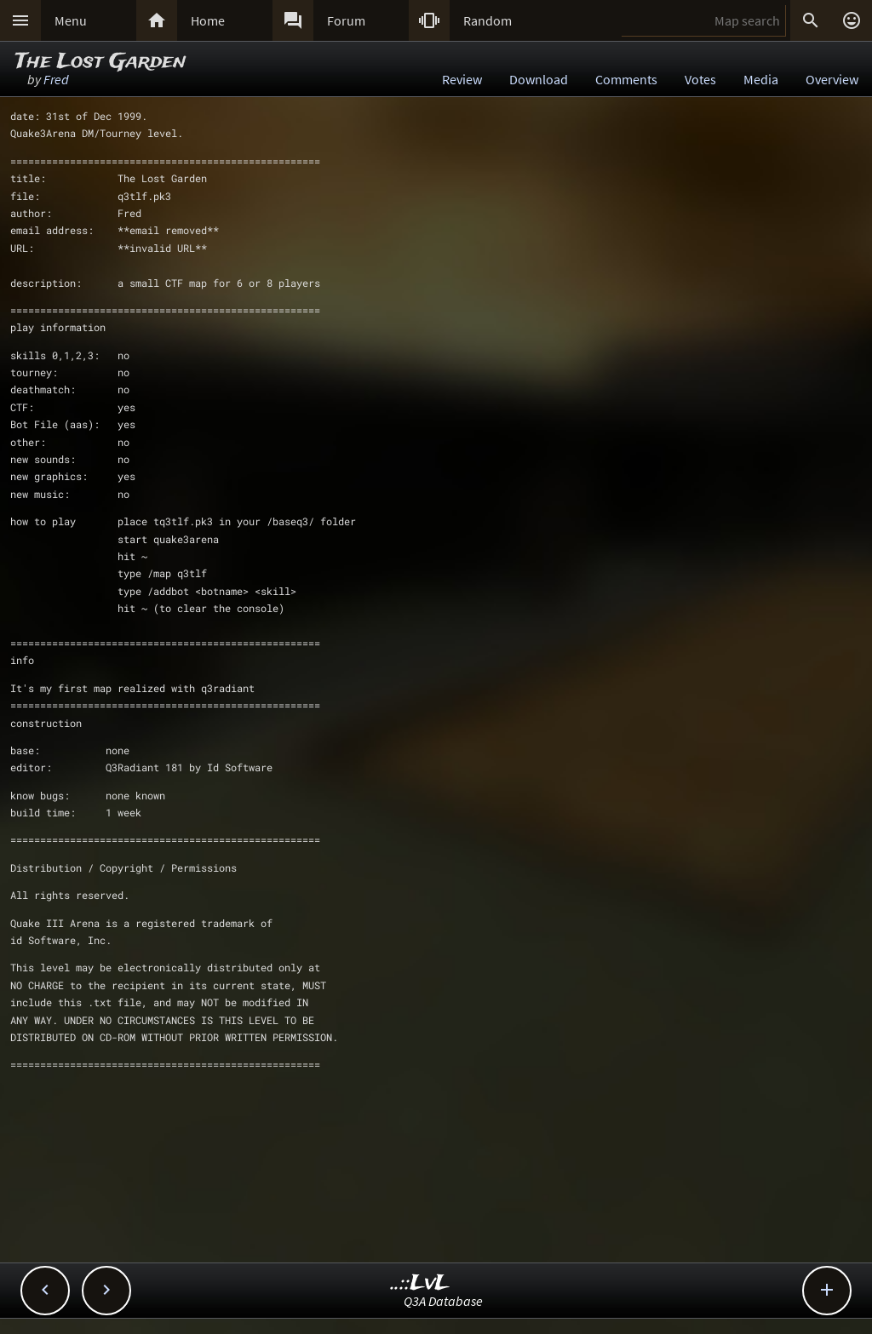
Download (538, 79)
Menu (70, 20)
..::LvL (420, 1283)
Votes (700, 79)
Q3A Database (443, 1300)
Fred (56, 79)
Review (462, 79)
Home (208, 20)
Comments (626, 79)
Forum (346, 20)
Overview (832, 79)
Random (487, 20)
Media (760, 79)
